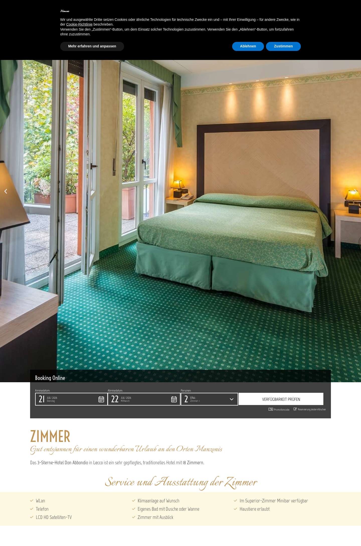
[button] (6, 191)
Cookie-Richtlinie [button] (79, 24)
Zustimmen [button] (283, 46)
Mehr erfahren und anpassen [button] (92, 46)
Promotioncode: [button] (279, 409)
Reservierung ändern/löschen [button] (310, 409)
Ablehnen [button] (248, 46)
